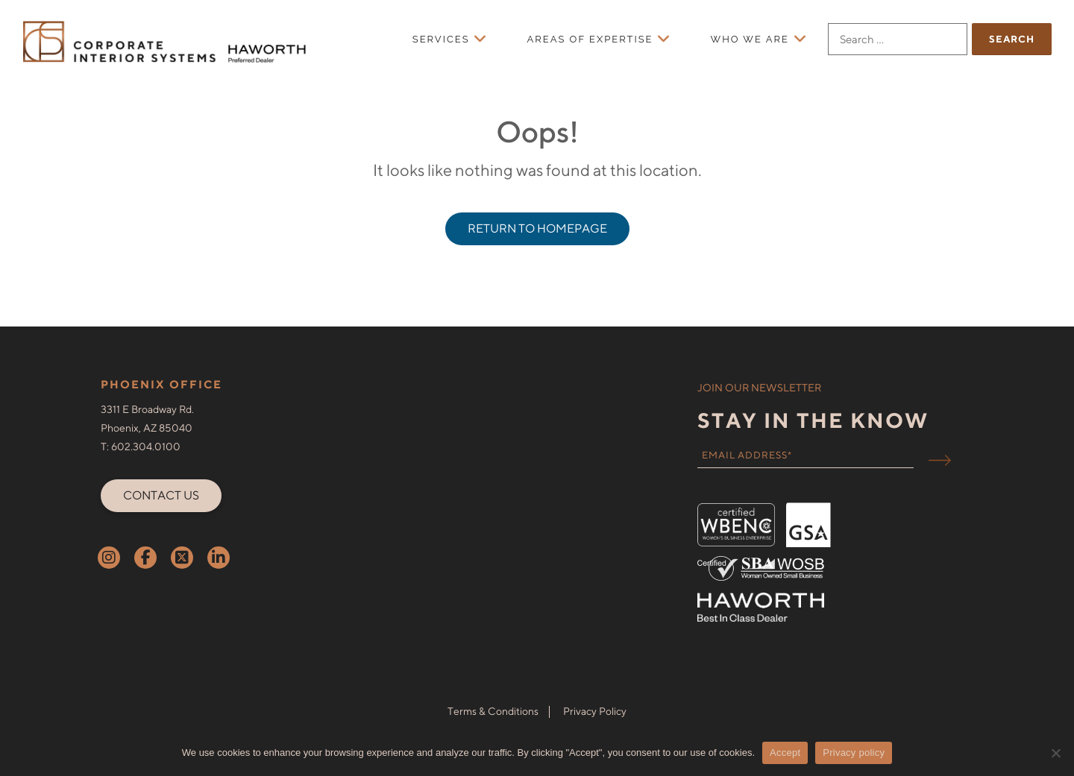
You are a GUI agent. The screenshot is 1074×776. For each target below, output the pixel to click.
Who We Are (750, 39)
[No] (1055, 752)
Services (441, 39)
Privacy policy (854, 752)
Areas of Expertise (590, 39)
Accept (785, 752)
